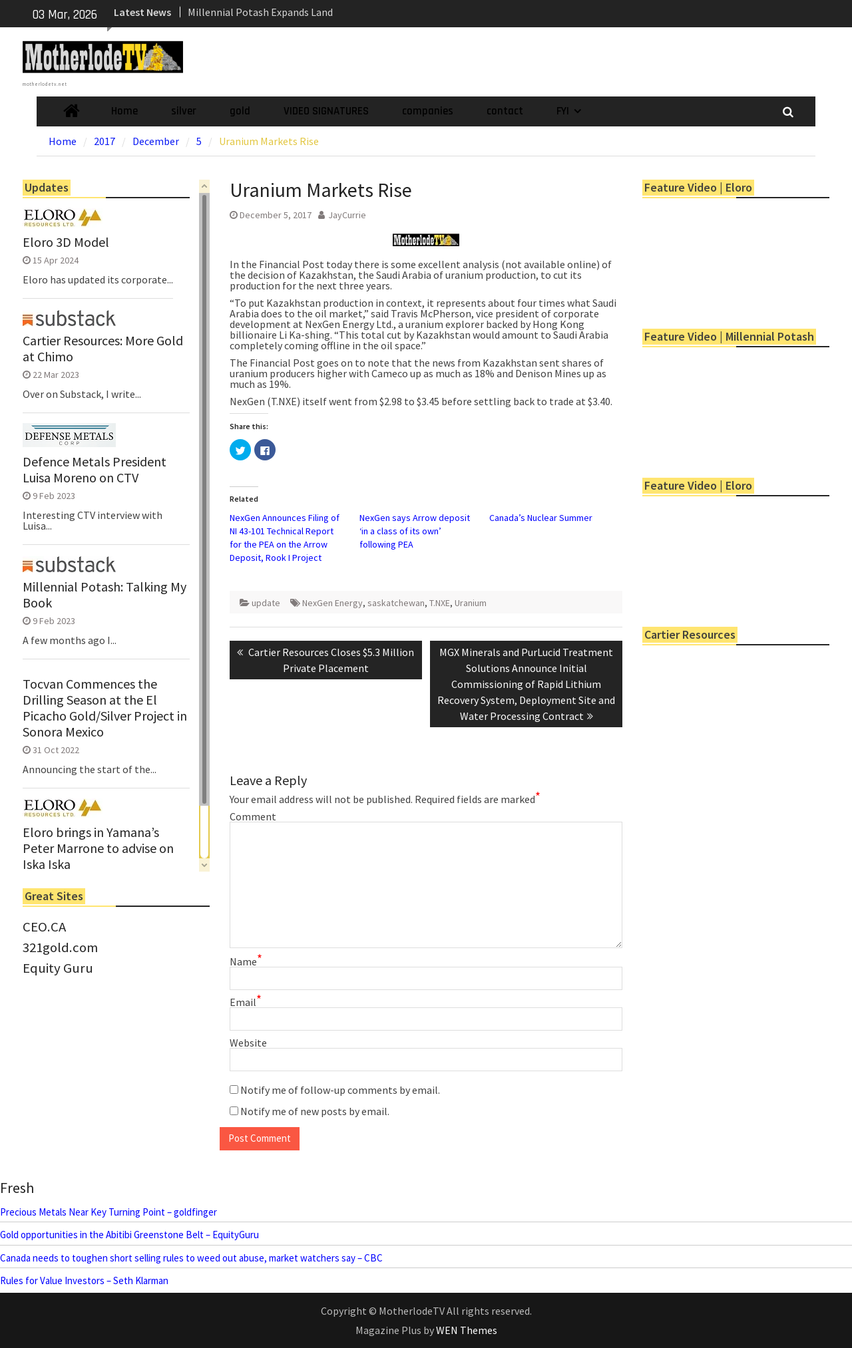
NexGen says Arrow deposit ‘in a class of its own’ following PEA (414, 531)
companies (427, 111)
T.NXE (439, 603)
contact (505, 111)
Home (124, 111)
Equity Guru (58, 968)
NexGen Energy (332, 603)
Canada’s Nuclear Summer (540, 518)
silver (183, 111)
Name (246, 961)
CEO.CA (44, 926)
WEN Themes (466, 1330)
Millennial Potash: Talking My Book (104, 595)
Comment (253, 816)
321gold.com (60, 947)
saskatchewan (396, 603)
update (266, 603)
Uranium (471, 603)
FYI (562, 111)
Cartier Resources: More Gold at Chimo (103, 349)
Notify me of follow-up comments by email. (340, 1089)
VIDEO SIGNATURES (326, 111)
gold (240, 111)
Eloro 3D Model (66, 242)
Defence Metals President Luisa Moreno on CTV (94, 470)
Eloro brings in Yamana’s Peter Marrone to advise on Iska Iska (98, 848)
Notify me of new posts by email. (314, 1111)
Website (248, 1042)
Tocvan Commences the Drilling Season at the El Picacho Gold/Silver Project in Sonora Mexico (105, 708)
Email (246, 1002)
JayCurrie (347, 215)
